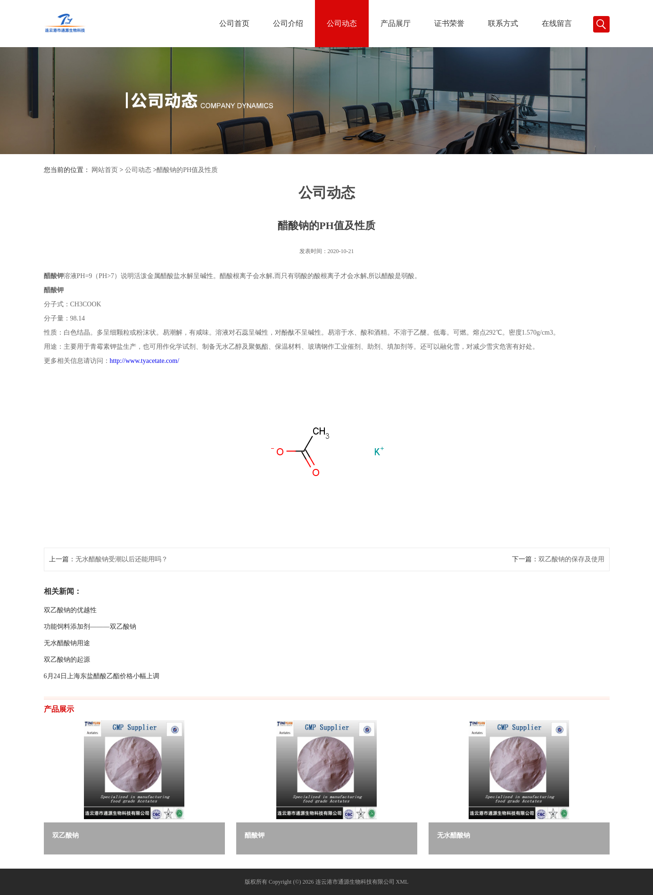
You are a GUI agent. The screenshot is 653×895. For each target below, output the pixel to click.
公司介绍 (288, 23)
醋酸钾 (255, 835)
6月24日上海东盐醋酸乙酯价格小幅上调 (101, 676)
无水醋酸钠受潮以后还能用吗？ (121, 559)
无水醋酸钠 (453, 835)
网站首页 (104, 169)
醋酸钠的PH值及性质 (187, 169)
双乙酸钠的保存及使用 (571, 559)
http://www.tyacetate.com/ (145, 360)
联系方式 (503, 23)
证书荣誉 (449, 23)
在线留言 (557, 23)
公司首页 (234, 23)
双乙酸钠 (65, 835)
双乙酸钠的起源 (67, 659)
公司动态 (342, 23)
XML (402, 882)
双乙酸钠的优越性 (70, 610)
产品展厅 (395, 23)
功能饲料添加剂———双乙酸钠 (90, 626)
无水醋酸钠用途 (67, 643)
